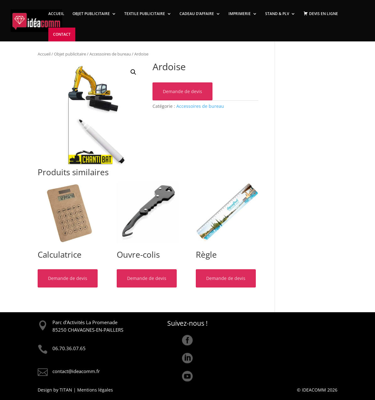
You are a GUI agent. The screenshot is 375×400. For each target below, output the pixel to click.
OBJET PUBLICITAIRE (91, 14)
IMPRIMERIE (239, 14)
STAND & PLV (277, 14)
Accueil (44, 54)
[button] (133, 72)
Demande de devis (182, 91)
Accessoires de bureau (110, 54)
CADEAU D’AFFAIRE (196, 14)
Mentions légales (95, 390)
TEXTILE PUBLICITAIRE (144, 14)
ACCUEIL (56, 14)
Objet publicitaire (70, 54)
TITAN (66, 390)
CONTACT (62, 34)
